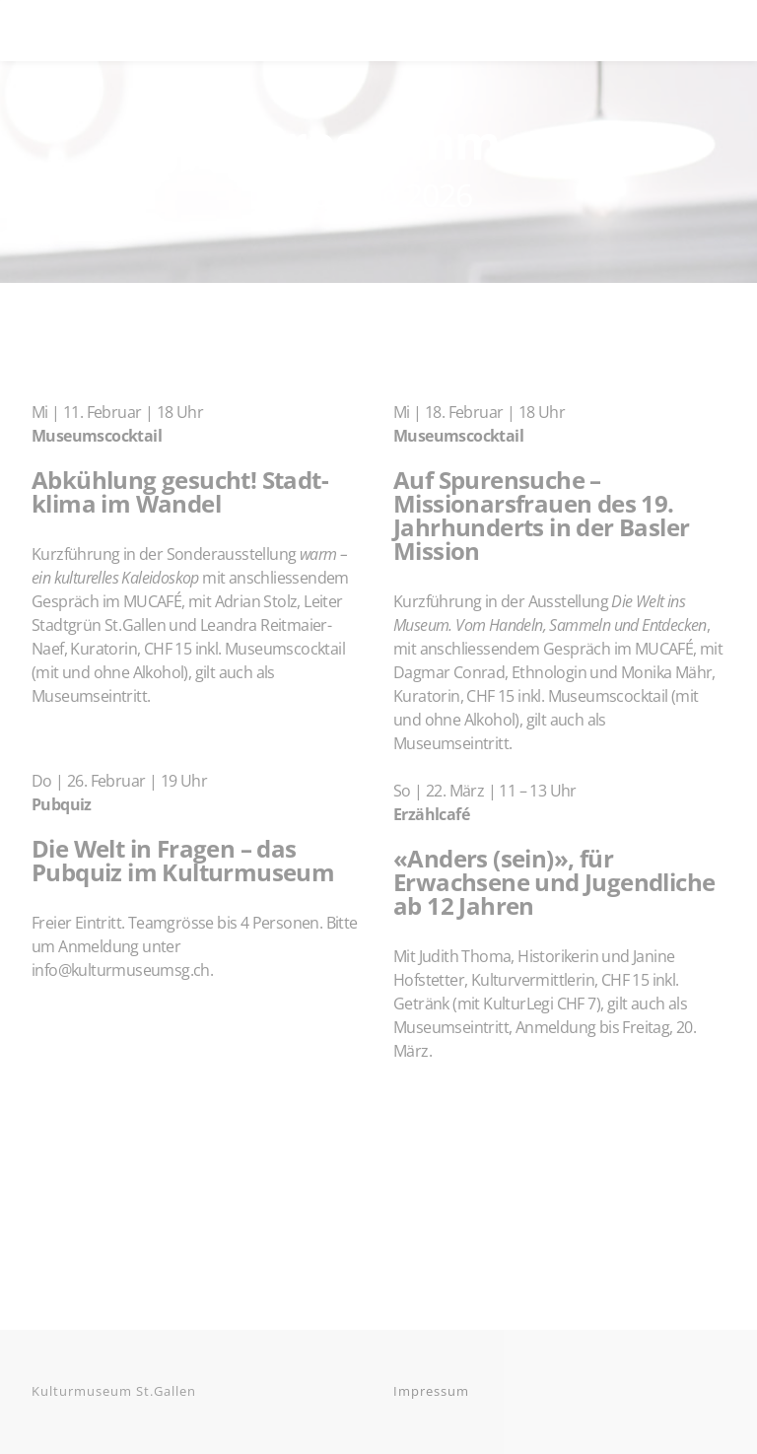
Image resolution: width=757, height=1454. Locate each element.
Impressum (431, 1391)
